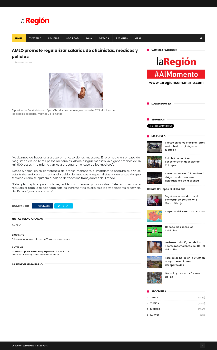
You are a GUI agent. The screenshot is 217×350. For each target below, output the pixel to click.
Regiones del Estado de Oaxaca (185, 211)
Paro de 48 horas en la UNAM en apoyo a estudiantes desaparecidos (185, 261)
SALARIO (29, 62)
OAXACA (104, 38)
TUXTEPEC (35, 38)
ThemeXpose (41, 345)
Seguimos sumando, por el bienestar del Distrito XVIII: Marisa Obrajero (181, 199)
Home (18, 38)
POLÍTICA (53, 38)
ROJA (89, 38)
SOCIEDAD (72, 38)
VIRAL (138, 38)
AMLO (21, 62)
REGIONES (122, 38)
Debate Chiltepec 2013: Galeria (166, 189)
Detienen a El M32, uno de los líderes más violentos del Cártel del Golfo (185, 246)
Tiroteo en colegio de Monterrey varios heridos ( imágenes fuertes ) (185, 146)
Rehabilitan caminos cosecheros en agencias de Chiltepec (182, 161)
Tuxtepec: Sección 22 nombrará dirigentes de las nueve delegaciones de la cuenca (184, 177)
